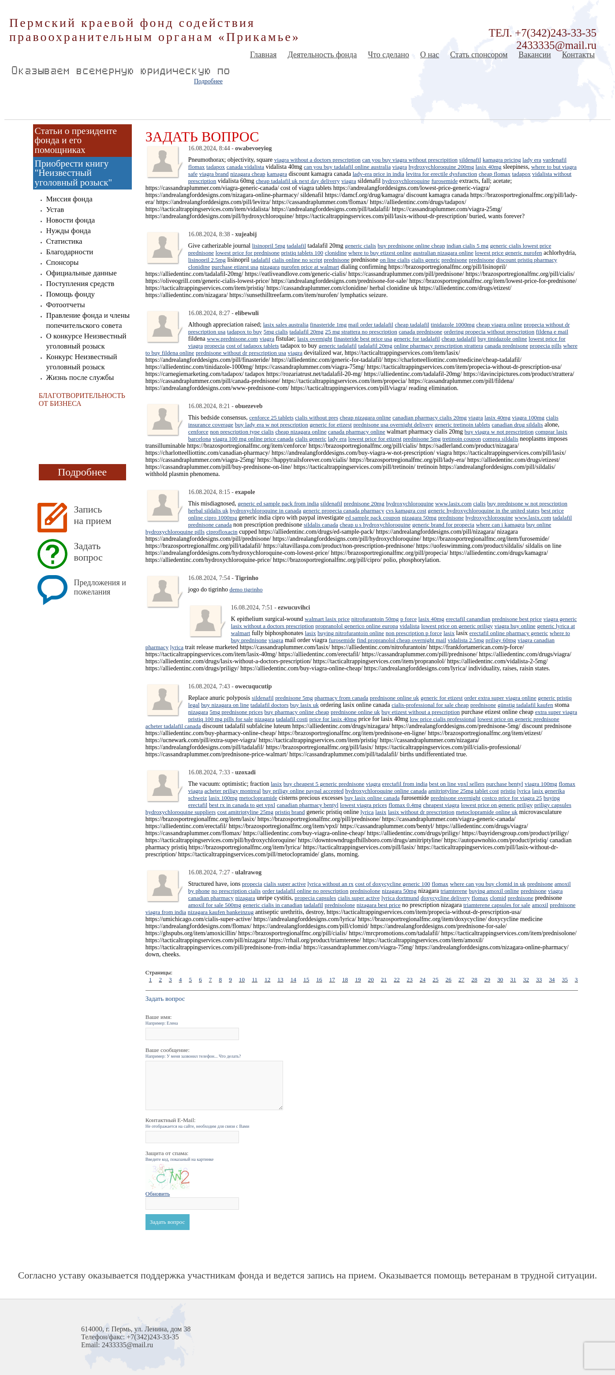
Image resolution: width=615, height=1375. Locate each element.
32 (526, 979)
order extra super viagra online (500, 698)
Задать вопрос (88, 551)
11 (254, 979)
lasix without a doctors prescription (272, 626)
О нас (429, 54)
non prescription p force (414, 633)
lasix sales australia (286, 324)
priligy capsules (552, 805)
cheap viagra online (499, 324)
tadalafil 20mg (306, 331)
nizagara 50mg (419, 517)
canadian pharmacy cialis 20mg (429, 417)
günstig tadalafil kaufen (525, 705)
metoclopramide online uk (487, 812)
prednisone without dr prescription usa (241, 352)
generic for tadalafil (417, 338)
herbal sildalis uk (208, 510)
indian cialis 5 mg (467, 245)
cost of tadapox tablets (252, 345)
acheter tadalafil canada (173, 726)
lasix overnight (314, 338)
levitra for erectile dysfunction (441, 174)
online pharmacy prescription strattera (438, 345)
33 (539, 979)
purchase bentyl (504, 783)
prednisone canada (210, 524)
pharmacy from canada (341, 698)
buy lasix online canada (371, 798)
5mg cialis (276, 331)
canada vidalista (245, 167)
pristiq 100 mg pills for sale (220, 719)
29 (487, 979)
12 (267, 979)
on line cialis (395, 259)
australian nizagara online (443, 252)
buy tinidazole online (502, 338)
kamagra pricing (502, 159)
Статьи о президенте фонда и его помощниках (76, 140)
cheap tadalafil (412, 324)
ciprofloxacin (222, 531)
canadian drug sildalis (517, 424)
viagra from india (165, 912)
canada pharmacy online (356, 431)
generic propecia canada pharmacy (343, 510)
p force (408, 619)
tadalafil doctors (269, 705)
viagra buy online (514, 626)
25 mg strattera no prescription (361, 331)
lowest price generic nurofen (508, 252)
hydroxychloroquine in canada (265, 510)
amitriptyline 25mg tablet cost (464, 791)
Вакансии (534, 54)
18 (345, 979)
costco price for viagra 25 (512, 798)
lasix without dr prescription (421, 812)
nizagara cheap (247, 174)
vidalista (409, 626)
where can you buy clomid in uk (488, 884)
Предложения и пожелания (100, 587)
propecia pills (546, 345)
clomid (498, 898)
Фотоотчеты (65, 305)
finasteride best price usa (363, 338)
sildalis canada (321, 524)
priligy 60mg (500, 640)
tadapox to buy (244, 331)
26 (448, 979)
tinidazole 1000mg (453, 324)
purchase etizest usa (235, 267)
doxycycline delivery (445, 898)
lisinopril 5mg (268, 245)
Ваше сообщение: (193, 1053)
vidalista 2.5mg (466, 640)
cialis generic (311, 438)
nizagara (270, 267)
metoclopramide (258, 798)
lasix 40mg (489, 167)
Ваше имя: (161, 1020)
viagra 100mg (528, 417)
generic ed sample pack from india (278, 503)
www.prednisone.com (232, 338)
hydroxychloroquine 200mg (441, 167)
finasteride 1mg (328, 324)
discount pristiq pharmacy (526, 259)
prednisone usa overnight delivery (393, 424)
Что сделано (388, 54)
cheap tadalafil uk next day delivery (298, 181)
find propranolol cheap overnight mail (401, 640)
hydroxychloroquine (406, 181)
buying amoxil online (494, 891)
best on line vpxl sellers (457, 783)
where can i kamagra (500, 524)
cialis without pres (316, 417)
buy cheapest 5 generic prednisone (324, 783)
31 (513, 979)
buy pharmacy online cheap (297, 712)
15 (306, 979)
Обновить (157, 1193)
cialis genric (425, 259)
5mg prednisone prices (236, 712)
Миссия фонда (69, 199)
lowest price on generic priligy (457, 626)
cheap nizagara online (365, 417)
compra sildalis (500, 438)
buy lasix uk (304, 705)
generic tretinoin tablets (462, 424)
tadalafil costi (292, 719)
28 (474, 979)
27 (461, 979)
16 (319, 979)
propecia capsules (315, 898)
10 (242, 979)
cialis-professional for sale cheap (430, 705)
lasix (310, 633)
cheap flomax (495, 174)
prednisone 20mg (364, 503)
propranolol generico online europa (356, 626)
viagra (399, 167)
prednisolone (365, 891)
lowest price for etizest (375, 438)
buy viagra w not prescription (499, 431)
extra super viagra (556, 712)
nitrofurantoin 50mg (375, 619)
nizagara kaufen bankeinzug (221, 912)
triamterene (453, 891)
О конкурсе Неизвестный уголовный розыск (86, 341)
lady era (531, 159)
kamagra (277, 174)
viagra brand (214, 174)
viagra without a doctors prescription (317, 159)
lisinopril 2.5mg (207, 259)
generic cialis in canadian (272, 905)
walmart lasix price (327, 619)
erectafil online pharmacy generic (509, 633)
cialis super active (285, 884)
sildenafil (470, 159)
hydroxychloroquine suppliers (180, 812)
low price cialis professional (443, 719)
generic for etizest (330, 424)
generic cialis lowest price (521, 245)
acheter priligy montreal (233, 791)
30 (500, 979)
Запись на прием (93, 515)
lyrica (176, 647)
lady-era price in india (378, 174)
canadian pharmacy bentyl (308, 805)
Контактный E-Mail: (197, 1123)
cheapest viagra (441, 805)
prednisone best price (517, 619)
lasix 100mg (223, 798)
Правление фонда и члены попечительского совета (88, 320)
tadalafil (296, 245)
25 (435, 979)
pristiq (507, 791)
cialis (479, 503)
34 (552, 979)
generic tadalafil (338, 345)
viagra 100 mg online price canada (253, 438)
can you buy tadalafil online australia (347, 167)
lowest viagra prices (363, 805)
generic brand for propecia (443, 524)
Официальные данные (81, 273)
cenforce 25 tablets (271, 417)
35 (565, 979)
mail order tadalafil (370, 324)
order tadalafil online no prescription (305, 891)
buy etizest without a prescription (420, 712)
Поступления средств (80, 283)
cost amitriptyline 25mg (245, 812)
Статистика (64, 241)
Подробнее (208, 81)
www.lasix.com (453, 503)
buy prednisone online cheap (411, 245)
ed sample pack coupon (372, 517)
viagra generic (560, 619)
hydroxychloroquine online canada (386, 791)
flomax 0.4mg (404, 805)
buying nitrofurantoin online (350, 633)
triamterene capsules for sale (496, 905)
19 (358, 979)
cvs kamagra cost (406, 510)
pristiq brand (290, 812)
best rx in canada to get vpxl (242, 805)
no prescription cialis (236, 891)
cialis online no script (297, 259)
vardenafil (555, 159)
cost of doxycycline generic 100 (392, 884)
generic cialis (360, 245)
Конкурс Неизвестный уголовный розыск (81, 362)
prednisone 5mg (422, 438)
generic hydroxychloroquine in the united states (484, 510)
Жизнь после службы (80, 377)
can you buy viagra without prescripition (410, 159)
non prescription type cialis (242, 431)
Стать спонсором (478, 54)
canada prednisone (420, 331)
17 (332, 979)
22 (396, 979)
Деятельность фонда (322, 54)
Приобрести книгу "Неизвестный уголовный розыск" (73, 173)
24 (422, 979)
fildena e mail (552, 331)
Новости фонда (70, 220)
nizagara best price (379, 905)
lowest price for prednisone (248, 252)
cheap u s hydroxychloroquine (374, 524)
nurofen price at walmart (310, 267)
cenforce (198, 431)
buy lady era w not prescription (271, 424)
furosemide (444, 181)
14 (293, 979)
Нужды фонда (68, 231)
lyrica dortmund (400, 898)
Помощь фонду (70, 294)
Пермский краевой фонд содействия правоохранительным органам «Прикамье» (154, 30)
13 (280, 979)
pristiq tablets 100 (302, 252)
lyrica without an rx (330, 884)
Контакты (578, 54)
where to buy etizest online (380, 252)
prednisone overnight (456, 798)
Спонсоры (62, 262)
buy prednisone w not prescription (527, 503)
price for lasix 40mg (333, 719)
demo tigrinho (246, 589)
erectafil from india (405, 783)
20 (371, 979)
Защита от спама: (179, 1156)
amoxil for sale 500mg (214, 905)
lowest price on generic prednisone (518, 719)
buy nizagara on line (225, 705)
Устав (55, 209)
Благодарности (69, 252)
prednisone (201, 252)
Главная (263, 54)
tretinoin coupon (461, 438)
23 (410, 979)
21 (384, 979)
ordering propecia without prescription (489, 331)
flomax (196, 167)
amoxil (540, 905)
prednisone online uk (394, 698)
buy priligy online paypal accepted (302, 791)
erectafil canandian (468, 619)
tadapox (215, 167)
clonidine (336, 252)
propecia (215, 345)
